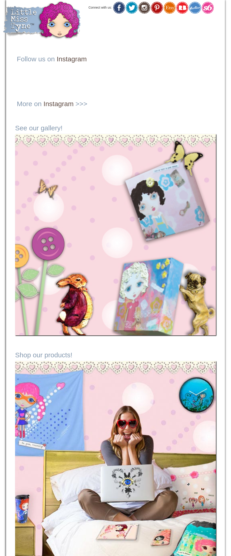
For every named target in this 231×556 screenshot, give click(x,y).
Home (107, 21)
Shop (157, 21)
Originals (130, 21)
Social (184, 21)
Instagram (72, 59)
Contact (211, 21)
